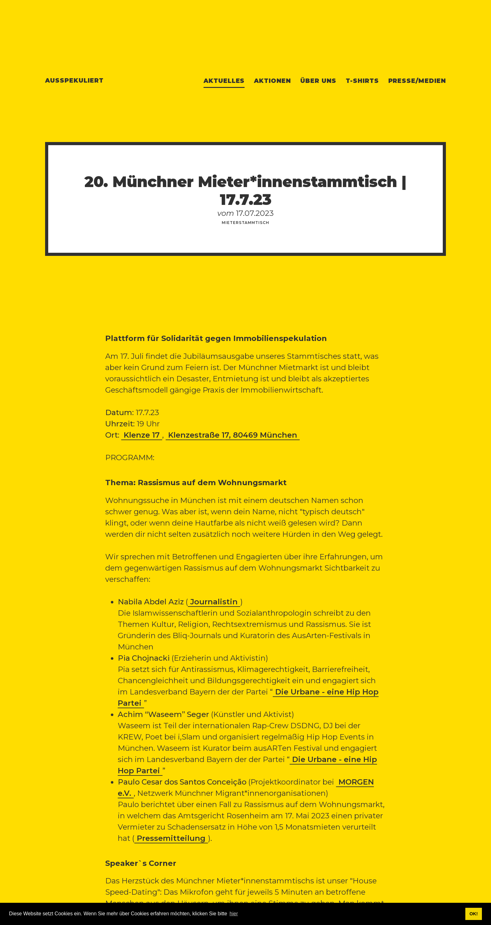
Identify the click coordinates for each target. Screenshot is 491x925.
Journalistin (214, 601)
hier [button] (234, 913)
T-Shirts (362, 80)
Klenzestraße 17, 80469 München (232, 435)
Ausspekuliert (74, 80)
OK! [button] (473, 913)
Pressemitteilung (171, 838)
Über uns (318, 80)
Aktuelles (224, 80)
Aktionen (272, 80)
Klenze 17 (142, 435)
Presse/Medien (417, 80)
